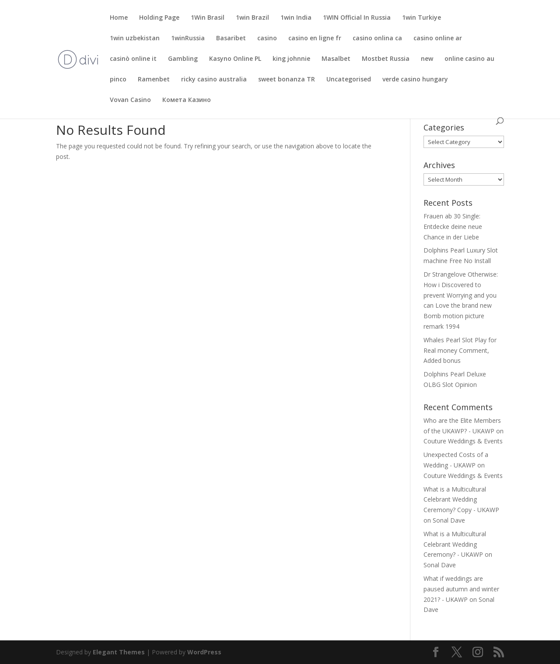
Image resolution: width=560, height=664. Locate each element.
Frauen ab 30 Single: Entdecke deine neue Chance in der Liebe (453, 226)
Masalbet (336, 59)
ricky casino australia (214, 79)
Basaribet (231, 38)
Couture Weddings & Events (463, 441)
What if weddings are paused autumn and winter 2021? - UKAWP (461, 589)
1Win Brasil (207, 17)
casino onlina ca (377, 38)
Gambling (183, 59)
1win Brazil (252, 17)
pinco (118, 79)
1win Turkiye (421, 17)
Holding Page (159, 17)
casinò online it (133, 59)
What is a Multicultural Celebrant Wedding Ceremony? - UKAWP (455, 544)
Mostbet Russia (386, 59)
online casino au (469, 59)
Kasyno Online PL (235, 59)
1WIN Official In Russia (357, 17)
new (427, 59)
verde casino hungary (415, 79)
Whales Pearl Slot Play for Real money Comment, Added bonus (460, 350)
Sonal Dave (449, 520)
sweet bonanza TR (286, 79)
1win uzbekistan (135, 38)
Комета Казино (186, 100)
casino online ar (437, 38)
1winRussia (188, 38)
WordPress (204, 652)
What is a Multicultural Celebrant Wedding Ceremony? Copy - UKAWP (461, 499)
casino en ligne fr (314, 38)
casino (267, 38)
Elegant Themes (119, 652)
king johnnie (291, 59)
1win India (296, 17)
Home (119, 17)
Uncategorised (348, 79)
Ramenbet (154, 79)
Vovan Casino (130, 100)
